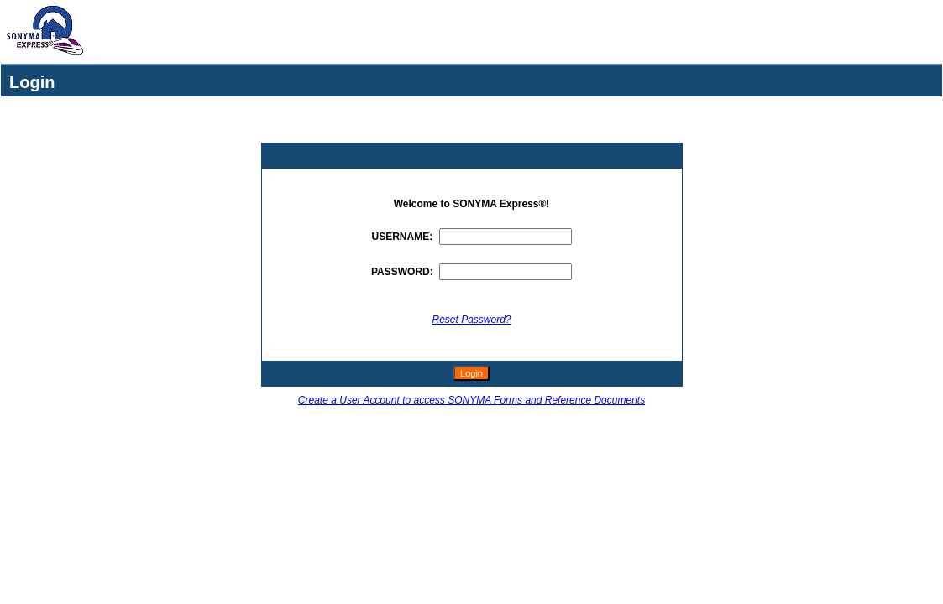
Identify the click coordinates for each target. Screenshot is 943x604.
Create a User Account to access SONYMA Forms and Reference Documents (471, 400)
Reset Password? (471, 319)
